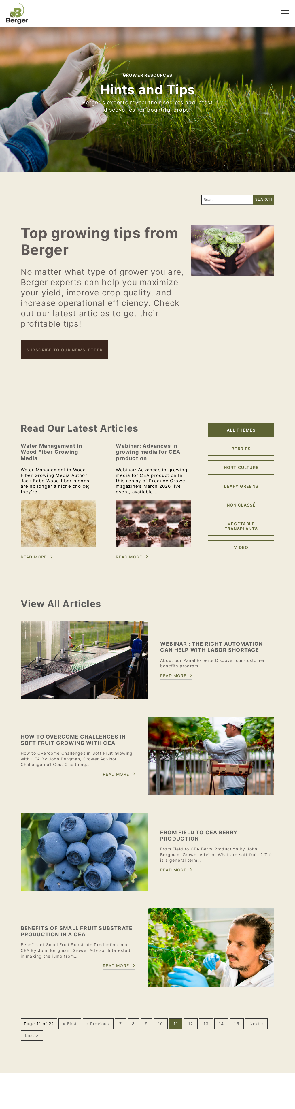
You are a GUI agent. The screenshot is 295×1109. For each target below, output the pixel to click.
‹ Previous (98, 1024)
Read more (34, 558)
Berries (241, 450)
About (89, 1099)
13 (206, 1024)
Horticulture (241, 468)
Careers (92, 1106)
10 (160, 1024)
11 (175, 1024)
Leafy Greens (241, 487)
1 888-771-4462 (26, 1099)
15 (236, 1024)
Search (263, 199)
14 (221, 1024)
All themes (241, 431)
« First (70, 1024)
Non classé (241, 506)
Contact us (23, 1106)
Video (241, 548)
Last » (32, 1036)
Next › (256, 1024)
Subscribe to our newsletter (65, 351)
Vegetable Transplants (241, 527)
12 (190, 1024)
